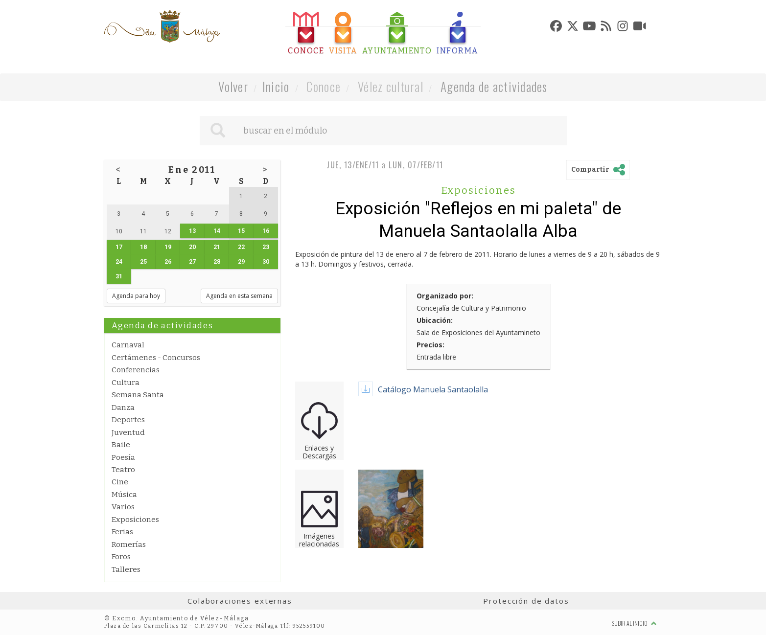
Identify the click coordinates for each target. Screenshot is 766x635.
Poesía (123, 457)
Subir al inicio (634, 623)
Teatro (123, 469)
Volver (233, 86)
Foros (121, 556)
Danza (123, 407)
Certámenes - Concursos (156, 357)
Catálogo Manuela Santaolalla (433, 389)
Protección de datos (526, 601)
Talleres (126, 569)
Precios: (430, 344)
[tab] (305, 33)
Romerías (129, 544)
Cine (120, 481)
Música (124, 494)
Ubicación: (435, 320)
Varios (123, 506)
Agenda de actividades (494, 86)
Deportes (128, 419)
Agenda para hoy (136, 296)
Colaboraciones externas (239, 601)
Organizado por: (445, 295)
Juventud (128, 432)
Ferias (122, 531)
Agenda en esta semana (239, 296)
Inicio (276, 86)
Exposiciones (135, 519)
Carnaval (128, 344)
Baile (121, 444)
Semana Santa (138, 394)
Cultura (125, 382)
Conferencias (136, 369)
